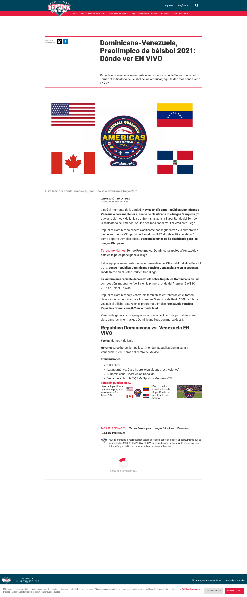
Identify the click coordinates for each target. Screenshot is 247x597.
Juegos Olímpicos (164, 428)
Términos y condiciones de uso (207, 580)
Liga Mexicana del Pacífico (144, 13)
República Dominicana (113, 432)
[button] (59, 41)
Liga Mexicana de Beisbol (93, 13)
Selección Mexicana (118, 13)
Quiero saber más (213, 590)
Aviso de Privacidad (235, 580)
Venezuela (183, 428)
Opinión (165, 13)
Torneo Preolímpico (140, 428)
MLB (75, 13)
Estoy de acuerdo (234, 590)
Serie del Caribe (180, 13)
